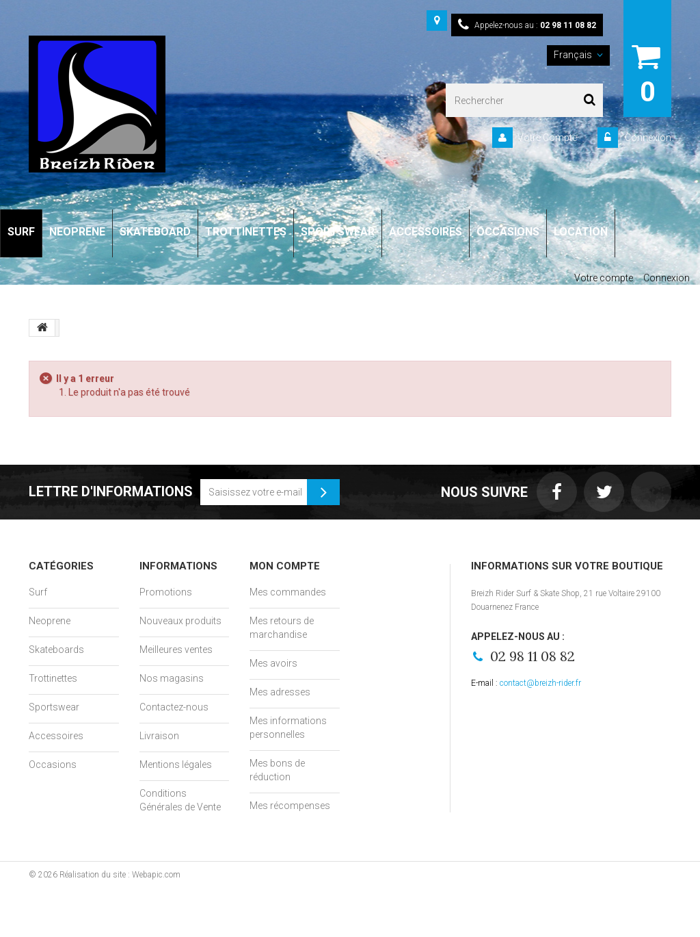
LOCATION (581, 231)
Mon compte (285, 566)
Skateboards (56, 649)
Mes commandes (288, 592)
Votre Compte (547, 137)
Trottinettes (53, 678)
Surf (38, 592)
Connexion (647, 137)
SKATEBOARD (155, 231)
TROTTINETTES (245, 231)
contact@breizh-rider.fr (540, 683)
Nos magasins (171, 678)
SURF (21, 231)
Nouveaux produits (180, 620)
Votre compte (603, 277)
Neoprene (49, 620)
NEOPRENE (77, 231)
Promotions (165, 592)
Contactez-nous (173, 707)
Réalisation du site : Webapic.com (119, 875)
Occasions (53, 764)
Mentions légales (175, 764)
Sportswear (54, 707)
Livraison (159, 735)
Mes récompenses (290, 805)
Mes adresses (280, 691)
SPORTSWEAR (338, 231)
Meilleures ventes (176, 649)
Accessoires (56, 735)
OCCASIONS (507, 231)
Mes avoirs (273, 663)
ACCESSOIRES (425, 231)
